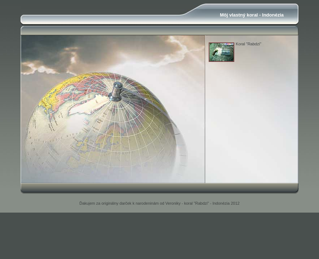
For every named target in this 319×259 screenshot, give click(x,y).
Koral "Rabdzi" (248, 44)
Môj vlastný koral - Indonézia (252, 15)
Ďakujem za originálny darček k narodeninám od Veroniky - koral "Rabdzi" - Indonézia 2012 (159, 203)
